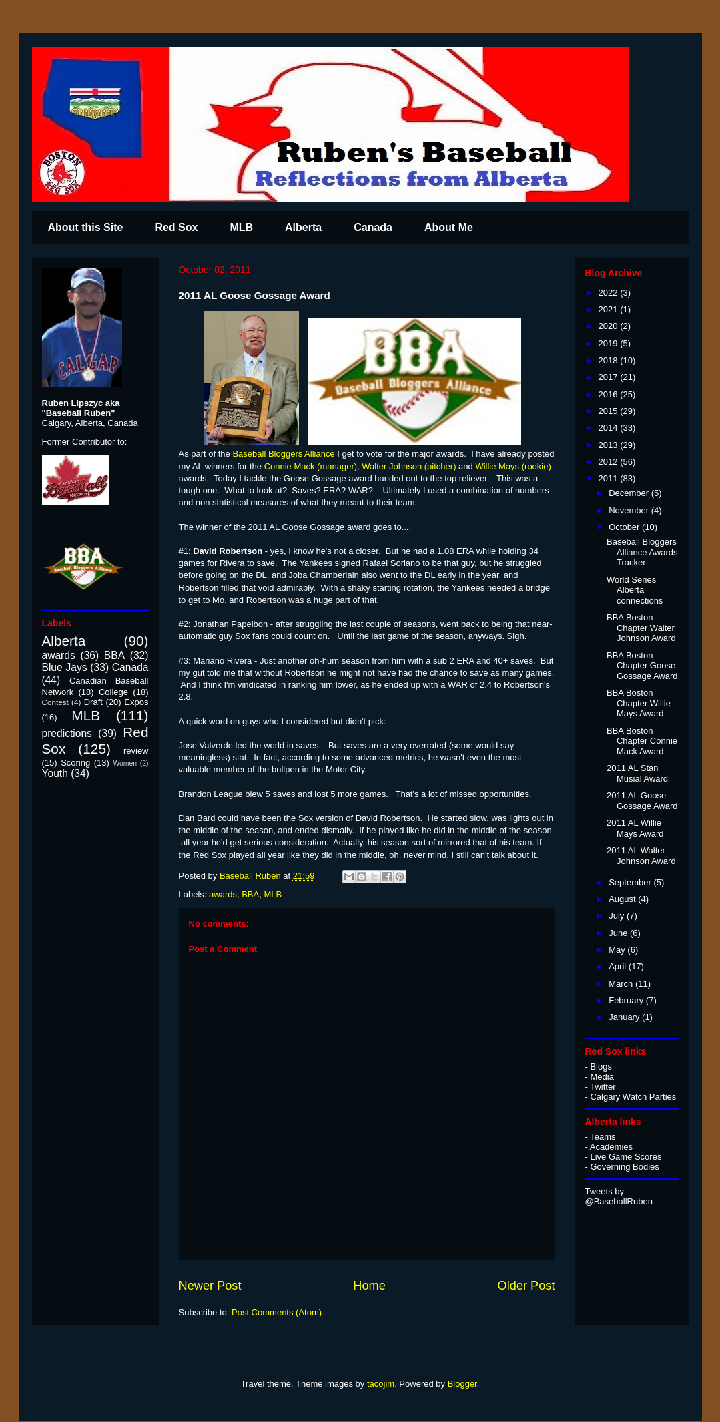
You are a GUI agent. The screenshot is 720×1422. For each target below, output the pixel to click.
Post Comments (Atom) (277, 1312)
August (623, 899)
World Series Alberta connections (635, 590)
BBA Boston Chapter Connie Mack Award (642, 741)
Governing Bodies (624, 1167)
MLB (241, 227)
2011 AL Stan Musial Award (637, 773)
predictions (67, 733)
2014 (610, 428)
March (622, 984)
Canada (373, 227)
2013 (610, 445)
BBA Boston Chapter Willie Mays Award (639, 703)
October (625, 527)
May (618, 950)
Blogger (462, 1384)
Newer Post (210, 1285)
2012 (610, 462)
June (619, 933)
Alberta (303, 227)
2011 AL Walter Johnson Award (641, 855)
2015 (610, 411)
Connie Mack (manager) (310, 466)
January (625, 1017)
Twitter (602, 1087)
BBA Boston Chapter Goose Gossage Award (642, 665)
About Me (448, 227)
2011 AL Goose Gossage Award (642, 800)
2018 (610, 360)
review (136, 751)
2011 (610, 478)
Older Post (526, 1285)
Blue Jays (64, 667)
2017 (610, 377)
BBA (250, 894)
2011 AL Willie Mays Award (635, 828)
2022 (610, 293)
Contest (55, 702)
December (630, 493)
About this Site (85, 227)
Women (125, 763)
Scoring (75, 763)
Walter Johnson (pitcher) (409, 466)
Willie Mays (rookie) (513, 466)
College (113, 692)
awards (223, 894)
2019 (610, 343)
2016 (610, 394)
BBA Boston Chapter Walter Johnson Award (641, 627)
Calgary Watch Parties (633, 1097)
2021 (610, 309)
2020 (610, 326)
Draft (93, 702)
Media (601, 1077)
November (630, 510)
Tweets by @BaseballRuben (619, 1196)
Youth (55, 773)
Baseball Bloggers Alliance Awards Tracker (642, 552)
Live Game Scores (625, 1157)
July (618, 916)
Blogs (601, 1066)
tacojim (380, 1384)
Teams (602, 1137)
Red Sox (176, 227)
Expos (136, 702)
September (631, 882)
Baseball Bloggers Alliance (283, 454)
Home (369, 1285)
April (619, 966)
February (627, 1000)
